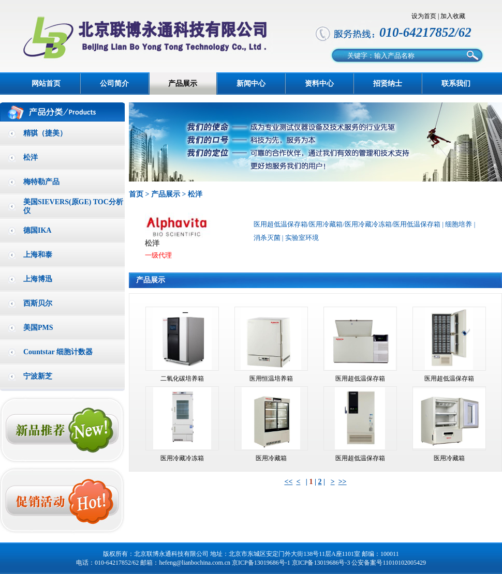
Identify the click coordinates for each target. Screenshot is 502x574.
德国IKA (37, 230)
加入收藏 (452, 16)
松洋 (30, 157)
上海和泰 (37, 255)
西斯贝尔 (37, 303)
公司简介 (114, 83)
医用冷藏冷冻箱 (182, 458)
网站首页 (46, 83)
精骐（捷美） (45, 133)
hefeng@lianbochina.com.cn (194, 562)
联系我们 (455, 83)
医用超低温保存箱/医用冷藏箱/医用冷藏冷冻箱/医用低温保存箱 (347, 224)
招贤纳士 (387, 83)
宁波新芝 (37, 376)
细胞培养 (458, 224)
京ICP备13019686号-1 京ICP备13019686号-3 (291, 562)
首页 (136, 194)
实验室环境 (302, 237)
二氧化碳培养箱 (182, 378)
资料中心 (319, 83)
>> (342, 482)
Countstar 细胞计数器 (58, 352)
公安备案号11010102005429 (388, 562)
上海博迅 (37, 279)
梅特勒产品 (41, 182)
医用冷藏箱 (271, 458)
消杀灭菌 (267, 237)
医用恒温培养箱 (271, 378)
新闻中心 (251, 83)
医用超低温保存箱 (360, 378)
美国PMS (38, 327)
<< (288, 482)
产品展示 (182, 83)
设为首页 (423, 16)
